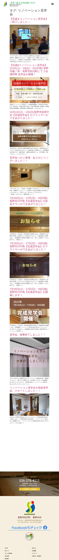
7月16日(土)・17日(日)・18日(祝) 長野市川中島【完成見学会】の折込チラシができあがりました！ (30, 201)
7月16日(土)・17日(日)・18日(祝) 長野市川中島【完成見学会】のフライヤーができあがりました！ (30, 246)
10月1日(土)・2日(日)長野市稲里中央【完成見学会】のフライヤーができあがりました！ (29, 115)
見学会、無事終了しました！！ (28, 334)
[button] (52, 4)
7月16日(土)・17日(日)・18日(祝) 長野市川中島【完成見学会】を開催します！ (30, 292)
